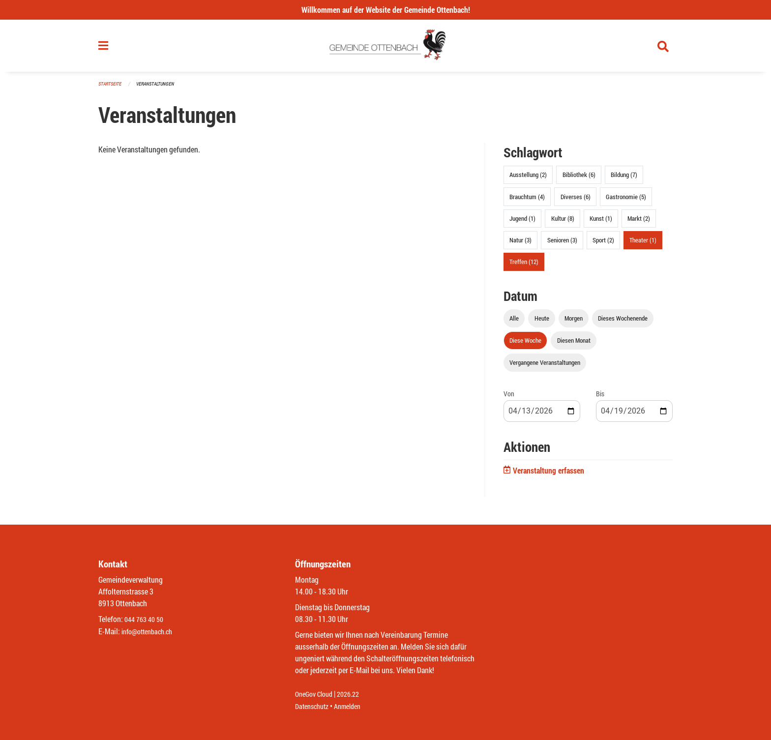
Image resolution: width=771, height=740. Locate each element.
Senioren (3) (562, 244)
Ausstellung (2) (528, 179)
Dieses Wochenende (623, 322)
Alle (514, 322)
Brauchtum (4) (527, 201)
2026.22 (355, 694)
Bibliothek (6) (579, 179)
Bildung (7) (624, 179)
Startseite (111, 88)
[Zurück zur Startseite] (385, 48)
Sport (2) (603, 244)
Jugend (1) (522, 222)
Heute (541, 322)
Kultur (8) (562, 222)
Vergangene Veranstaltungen (544, 367)
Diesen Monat (574, 345)
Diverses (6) (576, 201)
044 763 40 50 (146, 620)
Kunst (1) (601, 222)
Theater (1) (642, 244)
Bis (600, 398)
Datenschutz (314, 706)
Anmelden (354, 706)
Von (509, 398)
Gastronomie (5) (626, 201)
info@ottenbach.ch (150, 631)
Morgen (573, 322)
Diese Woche (525, 345)
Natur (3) (520, 244)
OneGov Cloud (316, 694)
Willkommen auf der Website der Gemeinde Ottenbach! (385, 9)
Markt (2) (638, 222)
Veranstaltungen (159, 88)
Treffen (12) (523, 266)
